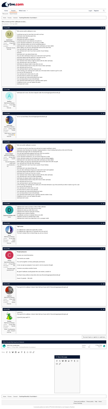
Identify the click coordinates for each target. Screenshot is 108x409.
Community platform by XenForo (49, 407)
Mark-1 (9, 347)
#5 (104, 203)
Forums (13, 10)
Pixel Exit (72, 407)
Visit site (9, 49)
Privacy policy (90, 401)
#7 (104, 248)
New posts (5, 13)
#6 (104, 223)
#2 (104, 89)
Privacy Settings (77, 403)
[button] (27, 10)
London (13, 241)
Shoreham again (11, 268)
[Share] (101, 28)
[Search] (103, 10)
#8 (104, 284)
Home (6, 10)
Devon (13, 302)
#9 (104, 309)
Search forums (13, 13)
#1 (104, 28)
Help (96, 401)
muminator (6, 24)
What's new (22, 10)
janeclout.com (10, 270)
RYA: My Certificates (13, 345)
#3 (104, 113)
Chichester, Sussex (10, 47)
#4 (104, 142)
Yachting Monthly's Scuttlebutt (27, 347)
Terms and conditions (79, 401)
